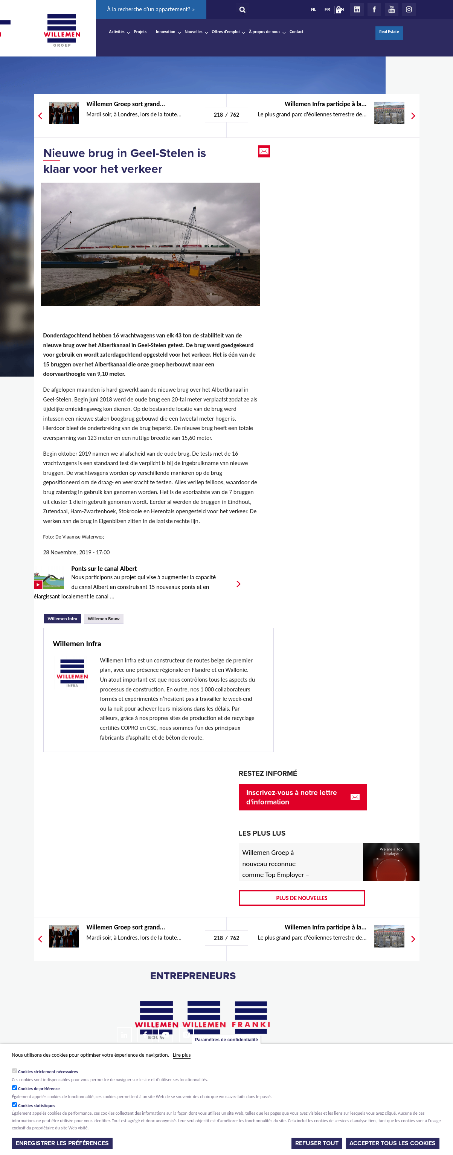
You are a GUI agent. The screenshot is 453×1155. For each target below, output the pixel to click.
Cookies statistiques (36, 1105)
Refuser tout (317, 1143)
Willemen (62, 30)
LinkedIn (357, 9)
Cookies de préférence (39, 1088)
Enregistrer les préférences (62, 1143)
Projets (140, 31)
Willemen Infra (64, 617)
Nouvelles (194, 31)
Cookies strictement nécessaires (48, 1071)
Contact (297, 31)
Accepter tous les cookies (392, 1143)
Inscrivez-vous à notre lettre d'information (291, 797)
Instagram (409, 9)
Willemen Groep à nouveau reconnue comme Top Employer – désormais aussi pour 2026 (276, 875)
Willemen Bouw (104, 618)
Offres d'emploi (226, 31)
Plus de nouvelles (302, 898)
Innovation (165, 31)
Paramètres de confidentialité (226, 1039)
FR (327, 9)
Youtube (391, 9)
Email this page (264, 151)
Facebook (374, 9)
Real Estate (389, 31)
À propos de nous (264, 31)
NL (313, 9)
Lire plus (182, 1055)
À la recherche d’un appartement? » (151, 9)
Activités (117, 31)
